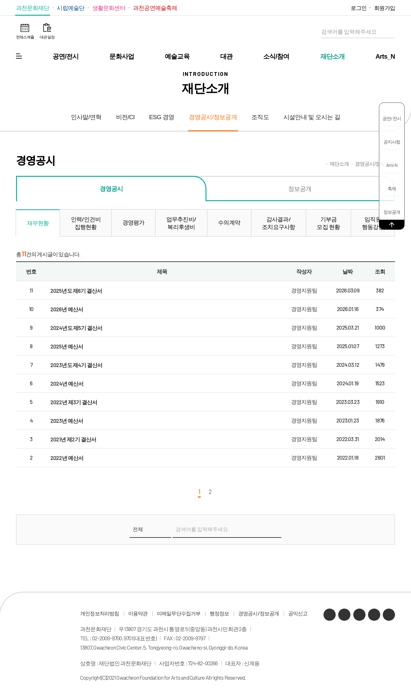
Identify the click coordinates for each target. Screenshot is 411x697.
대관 (226, 56)
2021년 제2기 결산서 (73, 439)
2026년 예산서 (66, 309)
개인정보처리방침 (99, 613)
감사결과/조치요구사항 (278, 223)
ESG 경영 (161, 117)
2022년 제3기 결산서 (73, 402)
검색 (388, 32)
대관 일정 (47, 37)
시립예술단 (70, 7)
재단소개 (332, 56)
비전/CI (125, 117)
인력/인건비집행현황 (86, 223)
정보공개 (391, 212)
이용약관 (138, 613)
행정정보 (219, 613)
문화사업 (121, 56)
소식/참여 (276, 56)
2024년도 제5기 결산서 (76, 327)
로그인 (358, 7)
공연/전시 (66, 56)
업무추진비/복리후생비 (181, 223)
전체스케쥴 (25, 37)
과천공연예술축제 (155, 7)
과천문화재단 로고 (205, 32)
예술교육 (177, 56)
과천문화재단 (32, 7)
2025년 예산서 (66, 346)
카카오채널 (303, 7)
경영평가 (133, 222)
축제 (392, 188)
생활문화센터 (108, 7)
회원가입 (384, 7)
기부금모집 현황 (328, 223)
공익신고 (298, 613)
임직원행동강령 (373, 223)
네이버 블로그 (313, 7)
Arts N (391, 165)
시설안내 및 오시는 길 (311, 117)
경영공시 (111, 188)
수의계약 (229, 222)
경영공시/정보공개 (213, 117)
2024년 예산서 (67, 383)
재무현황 (38, 222)
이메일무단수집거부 (179, 613)
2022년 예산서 (67, 458)
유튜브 (323, 7)
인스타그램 (332, 7)
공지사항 (391, 141)
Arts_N (385, 56)
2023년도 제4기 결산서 (76, 365)
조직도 (260, 117)
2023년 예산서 (66, 420)
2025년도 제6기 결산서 (76, 290)
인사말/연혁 (86, 117)
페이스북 (342, 7)
